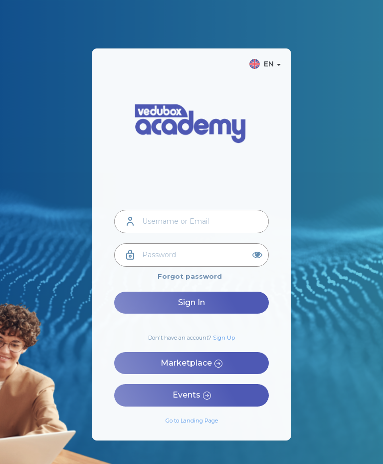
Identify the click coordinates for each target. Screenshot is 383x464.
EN (265, 63)
